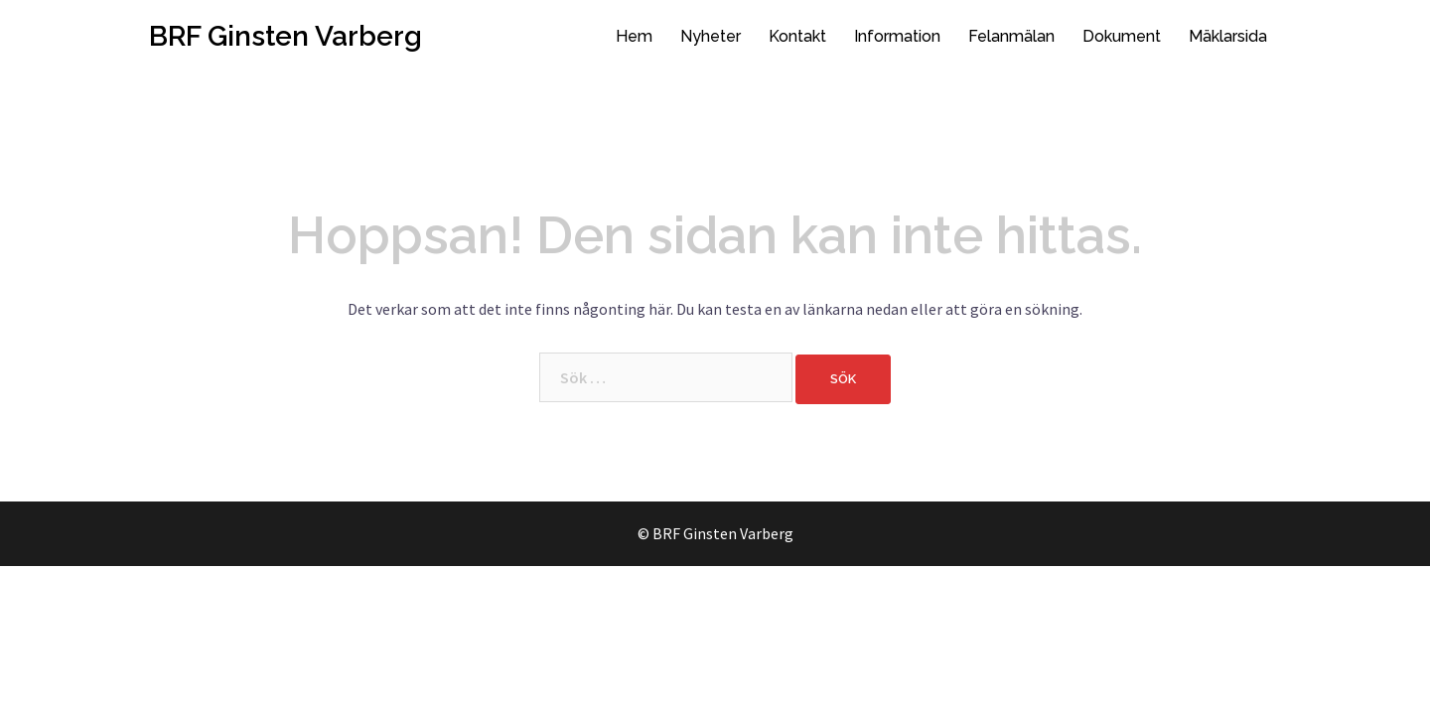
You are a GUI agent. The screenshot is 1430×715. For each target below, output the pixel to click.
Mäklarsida (1228, 36)
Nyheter (710, 36)
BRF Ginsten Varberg (285, 36)
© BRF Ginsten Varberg (715, 533)
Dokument (1121, 36)
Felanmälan (1011, 36)
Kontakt (797, 36)
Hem (634, 36)
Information (897, 36)
